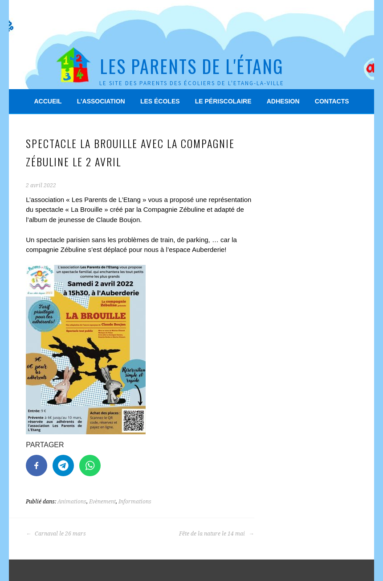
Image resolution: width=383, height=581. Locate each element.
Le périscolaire (223, 101)
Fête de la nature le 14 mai (216, 534)
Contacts (332, 101)
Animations (71, 502)
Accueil (47, 101)
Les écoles (160, 101)
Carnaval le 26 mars (56, 534)
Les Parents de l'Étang (191, 66)
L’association (101, 101)
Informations (134, 502)
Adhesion (283, 101)
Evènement (102, 502)
